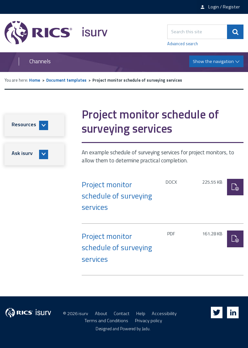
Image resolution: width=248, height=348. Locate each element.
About (101, 313)
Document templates (66, 80)
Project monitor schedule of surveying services (117, 196)
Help (140, 313)
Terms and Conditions (106, 320)
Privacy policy (148, 320)
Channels (40, 61)
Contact (121, 313)
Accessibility (164, 313)
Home (34, 80)
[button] (34, 125)
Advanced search (182, 44)
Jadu (146, 329)
